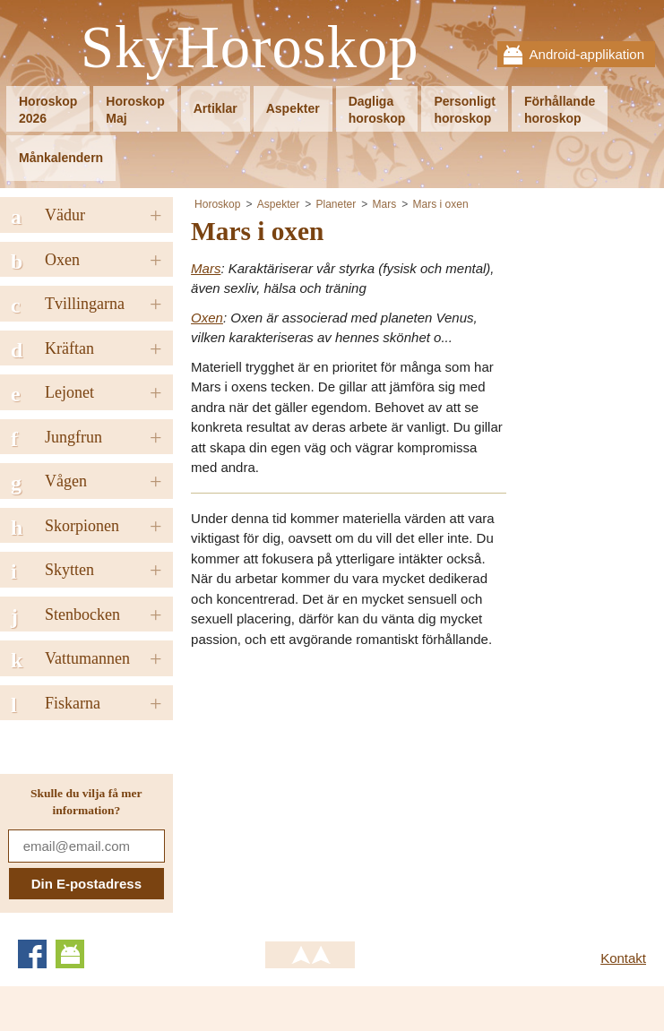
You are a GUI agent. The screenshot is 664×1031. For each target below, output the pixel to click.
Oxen (207, 317)
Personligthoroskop (464, 109)
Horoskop (217, 204)
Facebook (32, 954)
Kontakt (623, 958)
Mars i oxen (441, 204)
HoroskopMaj (135, 109)
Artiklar (215, 108)
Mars (385, 204)
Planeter (335, 204)
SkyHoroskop (250, 48)
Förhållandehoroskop (559, 109)
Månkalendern (61, 157)
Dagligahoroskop (377, 109)
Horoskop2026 (48, 109)
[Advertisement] (341, 788)
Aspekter (293, 108)
